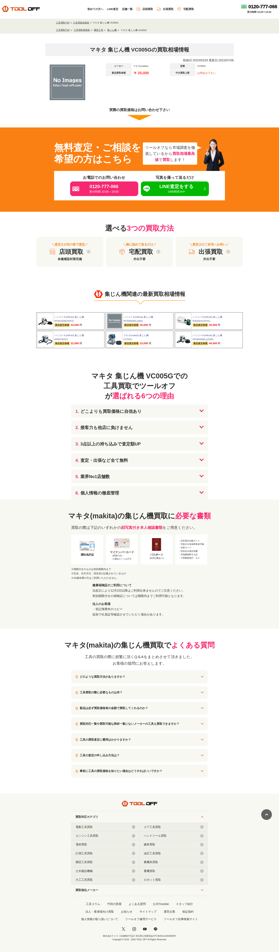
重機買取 (173, 871)
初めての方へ (95, 9)
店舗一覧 (127, 9)
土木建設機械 (105, 871)
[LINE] (155, 929)
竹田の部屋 (114, 903)
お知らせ (126, 911)
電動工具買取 (105, 827)
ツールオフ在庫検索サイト (181, 919)
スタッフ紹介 (184, 903)
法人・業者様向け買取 (99, 911)
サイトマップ (148, 911)
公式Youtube (161, 903)
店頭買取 (144, 9)
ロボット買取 (173, 879)
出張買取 (165, 9)
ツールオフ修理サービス (141, 919)
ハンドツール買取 (173, 835)
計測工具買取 (105, 853)
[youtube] (145, 929)
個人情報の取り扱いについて (99, 919)
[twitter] (123, 929)
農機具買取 (173, 862)
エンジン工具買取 (105, 835)
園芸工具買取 (105, 862)
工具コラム (93, 903)
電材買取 (105, 844)
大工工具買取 (105, 879)
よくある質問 (137, 903)
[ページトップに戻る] (266, 814)
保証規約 (188, 911)
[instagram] (134, 929)
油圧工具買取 (173, 853)
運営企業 (169, 911)
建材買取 (173, 844)
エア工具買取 (173, 827)
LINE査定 (112, 9)
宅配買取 (185, 9)
